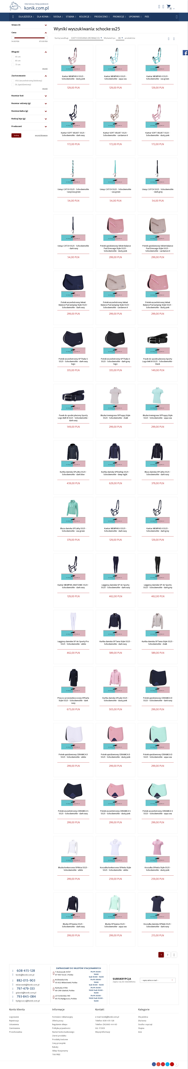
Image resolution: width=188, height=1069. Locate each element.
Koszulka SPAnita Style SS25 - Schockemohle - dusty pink (158, 869)
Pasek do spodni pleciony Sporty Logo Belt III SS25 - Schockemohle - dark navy (73, 418)
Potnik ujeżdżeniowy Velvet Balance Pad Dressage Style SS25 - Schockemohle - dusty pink (115, 248)
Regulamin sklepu (59, 1024)
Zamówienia (14, 1028)
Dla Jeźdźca (26, 17)
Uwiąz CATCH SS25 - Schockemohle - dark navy (73, 247)
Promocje (119, 17)
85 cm (18, 60)
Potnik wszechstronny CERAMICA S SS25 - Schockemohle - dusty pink (115, 812)
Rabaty (55, 1047)
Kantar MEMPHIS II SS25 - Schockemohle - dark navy (115, 530)
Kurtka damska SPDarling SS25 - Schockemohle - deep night (115, 473)
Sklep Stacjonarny (60, 1050)
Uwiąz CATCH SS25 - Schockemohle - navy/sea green (73, 191)
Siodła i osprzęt (145, 1024)
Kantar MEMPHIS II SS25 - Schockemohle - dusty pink (73, 78)
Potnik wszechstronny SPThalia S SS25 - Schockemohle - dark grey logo (115, 361)
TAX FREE (56, 1054)
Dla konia (43, 17)
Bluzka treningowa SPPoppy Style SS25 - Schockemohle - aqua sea (157, 417)
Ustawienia (14, 1024)
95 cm (18, 56)
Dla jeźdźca (143, 1017)
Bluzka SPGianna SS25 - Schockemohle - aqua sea (115, 925)
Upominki (134, 17)
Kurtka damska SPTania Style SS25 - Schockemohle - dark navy (115, 643)
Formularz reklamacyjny (62, 1017)
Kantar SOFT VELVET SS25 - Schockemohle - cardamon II (115, 134)
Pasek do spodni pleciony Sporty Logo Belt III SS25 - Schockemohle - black (157, 361)
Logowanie (14, 1017)
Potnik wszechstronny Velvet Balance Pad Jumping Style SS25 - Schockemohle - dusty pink (157, 305)
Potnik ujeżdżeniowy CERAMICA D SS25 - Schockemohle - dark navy (157, 699)
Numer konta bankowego (63, 1032)
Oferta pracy (57, 1020)
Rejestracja (14, 1020)
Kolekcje (84, 17)
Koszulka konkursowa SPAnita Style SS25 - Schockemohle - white (115, 869)
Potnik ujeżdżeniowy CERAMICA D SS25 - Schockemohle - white (73, 756)
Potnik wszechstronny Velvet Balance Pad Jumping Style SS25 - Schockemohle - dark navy (73, 305)
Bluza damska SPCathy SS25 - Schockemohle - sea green (73, 530)
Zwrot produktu (59, 1035)
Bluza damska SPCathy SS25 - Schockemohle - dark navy (158, 473)
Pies (147, 17)
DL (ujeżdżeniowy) (23, 84)
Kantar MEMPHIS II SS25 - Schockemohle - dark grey (157, 530)
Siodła (57, 17)
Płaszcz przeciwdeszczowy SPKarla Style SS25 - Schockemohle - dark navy (73, 700)
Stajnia (70, 17)
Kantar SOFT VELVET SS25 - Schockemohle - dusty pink (157, 134)
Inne (140, 1032)
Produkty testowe (60, 1039)
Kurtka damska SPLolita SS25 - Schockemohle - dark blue (73, 473)
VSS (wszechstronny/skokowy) (28, 80)
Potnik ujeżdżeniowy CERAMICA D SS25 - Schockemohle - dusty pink (115, 756)
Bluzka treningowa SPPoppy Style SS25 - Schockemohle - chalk (115, 417)
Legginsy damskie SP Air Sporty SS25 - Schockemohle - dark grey (157, 586)
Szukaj (16, 135)
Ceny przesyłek (58, 1043)
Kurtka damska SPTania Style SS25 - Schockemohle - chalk (158, 643)
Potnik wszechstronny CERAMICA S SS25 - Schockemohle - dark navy (73, 812)
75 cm (17, 64)
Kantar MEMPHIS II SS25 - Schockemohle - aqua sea (115, 78)
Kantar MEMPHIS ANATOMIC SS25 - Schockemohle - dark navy (73, 586)
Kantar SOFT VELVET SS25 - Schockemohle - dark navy (73, 134)
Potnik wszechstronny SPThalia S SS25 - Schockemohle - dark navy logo (73, 361)
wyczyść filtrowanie (41, 135)
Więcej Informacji (102, 1032)
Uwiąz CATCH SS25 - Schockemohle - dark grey (157, 191)
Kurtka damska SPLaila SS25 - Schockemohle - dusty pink (115, 699)
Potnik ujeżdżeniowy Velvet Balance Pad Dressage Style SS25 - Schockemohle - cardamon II (157, 248)
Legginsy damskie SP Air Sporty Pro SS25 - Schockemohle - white (73, 643)
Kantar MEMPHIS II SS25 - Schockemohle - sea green (157, 78)
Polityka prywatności (61, 1028)
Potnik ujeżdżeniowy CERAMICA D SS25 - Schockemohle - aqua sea (157, 756)
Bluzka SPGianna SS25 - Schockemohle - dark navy (73, 925)
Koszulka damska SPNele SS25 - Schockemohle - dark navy (158, 925)
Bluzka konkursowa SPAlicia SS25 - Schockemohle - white (73, 869)
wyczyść (45, 68)
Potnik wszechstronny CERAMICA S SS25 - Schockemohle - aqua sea (158, 812)
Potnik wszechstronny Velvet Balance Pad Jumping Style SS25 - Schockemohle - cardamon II (115, 305)
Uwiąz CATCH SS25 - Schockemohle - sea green (115, 191)
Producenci (101, 17)
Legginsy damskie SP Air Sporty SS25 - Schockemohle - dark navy (115, 586)
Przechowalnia (15, 1032)
